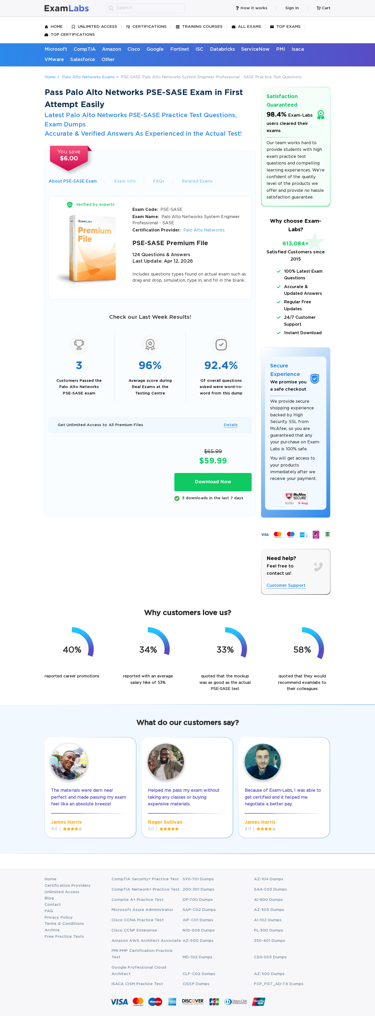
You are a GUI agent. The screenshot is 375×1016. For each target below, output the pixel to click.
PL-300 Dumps (268, 930)
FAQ (49, 911)
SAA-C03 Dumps (270, 889)
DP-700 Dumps (198, 899)
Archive (52, 930)
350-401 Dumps (269, 940)
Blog (49, 898)
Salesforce (82, 60)
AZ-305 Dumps (269, 909)
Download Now (213, 482)
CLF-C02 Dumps (199, 974)
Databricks (222, 49)
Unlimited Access (94, 27)
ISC (199, 49)
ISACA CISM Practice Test (137, 984)
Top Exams (285, 27)
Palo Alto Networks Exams (88, 77)
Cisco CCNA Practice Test (138, 920)
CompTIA (85, 49)
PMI (280, 49)
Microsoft (56, 49)
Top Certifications (70, 35)
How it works (251, 8)
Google (155, 49)
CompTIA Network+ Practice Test (146, 889)
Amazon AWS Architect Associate (146, 940)
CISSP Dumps (196, 984)
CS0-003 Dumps (270, 957)
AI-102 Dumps (268, 920)
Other (108, 60)
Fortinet (179, 49)
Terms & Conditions (64, 923)
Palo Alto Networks (204, 230)
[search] (111, 8)
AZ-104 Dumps (269, 879)
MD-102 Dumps (197, 957)
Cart (323, 8)
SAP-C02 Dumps (199, 909)
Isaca (298, 49)
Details (231, 425)
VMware (54, 60)
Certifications (146, 27)
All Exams (246, 27)
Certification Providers (68, 885)
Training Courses (199, 27)
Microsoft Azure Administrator (142, 909)
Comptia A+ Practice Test (138, 899)
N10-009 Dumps (199, 930)
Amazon (111, 49)
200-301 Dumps (198, 889)
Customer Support (286, 586)
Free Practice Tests (64, 936)
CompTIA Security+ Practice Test (145, 879)
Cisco (133, 49)
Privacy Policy (59, 917)
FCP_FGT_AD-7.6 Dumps (278, 984)
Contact (53, 904)
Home (54, 27)
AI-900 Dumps (268, 899)
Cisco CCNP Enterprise (134, 930)
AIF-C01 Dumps (198, 920)
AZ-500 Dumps (269, 974)
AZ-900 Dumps (198, 940)
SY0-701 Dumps (198, 879)
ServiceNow (255, 49)
